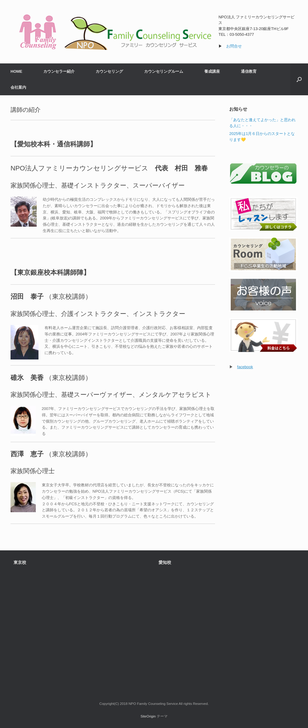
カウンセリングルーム (163, 71)
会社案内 (18, 87)
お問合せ (234, 46)
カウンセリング (109, 71)
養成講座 (212, 71)
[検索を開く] (299, 79)
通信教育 (249, 71)
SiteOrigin (148, 716)
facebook (245, 367)
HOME (16, 71)
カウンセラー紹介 (59, 71)
